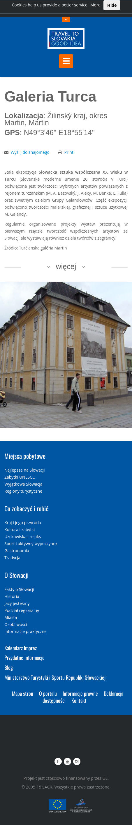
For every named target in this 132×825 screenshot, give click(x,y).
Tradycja (12, 557)
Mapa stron (22, 693)
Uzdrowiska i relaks (22, 536)
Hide (112, 5)
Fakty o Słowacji (19, 589)
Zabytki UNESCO (20, 477)
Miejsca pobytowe (24, 456)
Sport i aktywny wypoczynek (30, 543)
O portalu (48, 693)
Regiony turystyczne (23, 491)
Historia (11, 596)
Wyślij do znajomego (30, 152)
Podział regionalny (21, 610)
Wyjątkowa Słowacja (23, 484)
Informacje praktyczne (25, 631)
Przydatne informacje (24, 657)
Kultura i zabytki (19, 529)
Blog (8, 667)
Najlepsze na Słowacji (24, 470)
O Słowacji (16, 575)
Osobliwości (15, 624)
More (95, 5)
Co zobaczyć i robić (26, 508)
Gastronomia (16, 550)
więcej (66, 266)
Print (68, 152)
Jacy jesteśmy (16, 603)
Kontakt (79, 700)
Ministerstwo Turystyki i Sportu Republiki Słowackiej (54, 677)
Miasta (10, 617)
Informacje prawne (80, 693)
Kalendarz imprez (20, 648)
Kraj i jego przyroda (22, 522)
